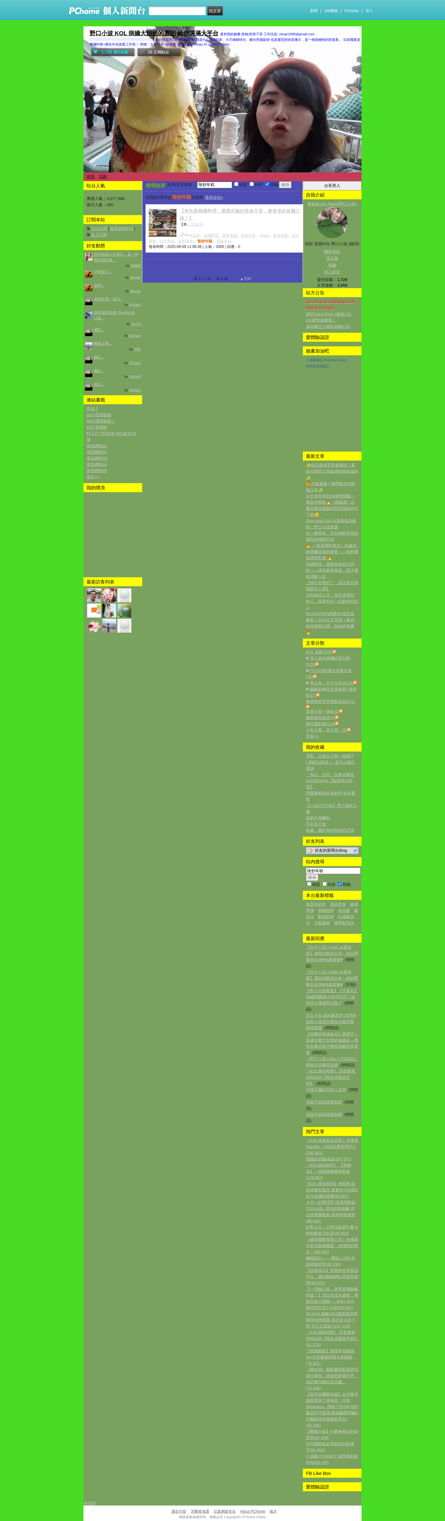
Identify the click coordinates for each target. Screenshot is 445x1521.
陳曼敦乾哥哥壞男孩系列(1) (330, 701)
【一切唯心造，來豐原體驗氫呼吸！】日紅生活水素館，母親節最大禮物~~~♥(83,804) (332, 1295)
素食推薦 (280, 235)
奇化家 (194, 235)
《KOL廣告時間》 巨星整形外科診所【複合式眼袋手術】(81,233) (332, 1338)
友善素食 (185, 241)
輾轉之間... (103, 343)
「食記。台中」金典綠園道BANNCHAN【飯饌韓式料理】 (330, 780)
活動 (103, 176)
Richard (135, 304)
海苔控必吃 (316, 904)
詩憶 (137, 349)
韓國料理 (211, 235)
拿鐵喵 (135, 265)
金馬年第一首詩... (108, 299)
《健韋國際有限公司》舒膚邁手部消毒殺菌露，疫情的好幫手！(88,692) (332, 1245)
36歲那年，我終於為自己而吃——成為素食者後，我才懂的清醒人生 (332, 570)
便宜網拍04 (97, 464)
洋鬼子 (93, 408)
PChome (351, 11)
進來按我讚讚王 (318, 366)
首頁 (91, 176)
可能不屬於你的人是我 (326, 1089)
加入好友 (332, 272)
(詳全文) (197, 224)
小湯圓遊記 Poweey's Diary (326, 360)
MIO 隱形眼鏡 (99, 415)
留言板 (332, 258)
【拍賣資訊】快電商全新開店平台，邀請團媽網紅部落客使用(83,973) (332, 1276)
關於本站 (332, 251)
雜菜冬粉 (224, 241)
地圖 (332, 265)
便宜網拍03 (97, 458)
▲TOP (245, 279)
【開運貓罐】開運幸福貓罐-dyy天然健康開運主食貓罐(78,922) (330, 1357)
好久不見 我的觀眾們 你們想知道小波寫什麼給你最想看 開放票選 (331, 1021)
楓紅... (99, 357)
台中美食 (167, 241)
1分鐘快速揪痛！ (321, 320)
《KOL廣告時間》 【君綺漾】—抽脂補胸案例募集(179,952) (328, 1171)
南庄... (99, 384)
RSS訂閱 (99, 228)
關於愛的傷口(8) (320, 724)
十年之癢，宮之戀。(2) (326, 730)
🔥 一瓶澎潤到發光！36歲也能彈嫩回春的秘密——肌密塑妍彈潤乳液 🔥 (332, 551)
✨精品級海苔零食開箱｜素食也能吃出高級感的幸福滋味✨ (332, 471)
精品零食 (338, 904)
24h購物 (331, 11)
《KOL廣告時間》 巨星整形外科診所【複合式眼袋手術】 (330, 1077)
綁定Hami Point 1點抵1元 (328, 314)
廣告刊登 (179, 1511)
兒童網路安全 (225, 1511)
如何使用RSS (122, 228)
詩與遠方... (103, 272)
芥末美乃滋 (316, 824)
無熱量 (344, 910)
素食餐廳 (229, 235)
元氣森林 (322, 923)
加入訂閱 (99, 234)
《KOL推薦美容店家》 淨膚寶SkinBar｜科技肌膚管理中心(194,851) (332, 1146)
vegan (264, 235)
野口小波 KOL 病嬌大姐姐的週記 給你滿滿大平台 (154, 33)
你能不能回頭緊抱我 (324, 1102)
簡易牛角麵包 (318, 818)
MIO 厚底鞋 (97, 427)
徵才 (273, 1511)
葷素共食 (248, 235)
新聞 (314, 11)
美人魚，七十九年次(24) (331, 683)
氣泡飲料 (326, 916)
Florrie (136, 324)
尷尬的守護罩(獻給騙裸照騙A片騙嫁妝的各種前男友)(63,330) (332, 1419)
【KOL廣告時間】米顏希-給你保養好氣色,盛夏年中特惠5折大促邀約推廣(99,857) (332, 1189)
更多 (312, 736)
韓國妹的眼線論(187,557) (328, 1159)
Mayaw (135, 277)
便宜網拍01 (97, 446)
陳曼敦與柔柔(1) (320, 717)
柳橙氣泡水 (344, 923)
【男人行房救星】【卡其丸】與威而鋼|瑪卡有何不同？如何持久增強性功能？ (332, 996)
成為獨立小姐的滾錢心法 (328, 326)
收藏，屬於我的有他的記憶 (330, 830)
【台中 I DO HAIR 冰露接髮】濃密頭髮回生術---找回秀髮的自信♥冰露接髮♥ (332, 953)
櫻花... (99, 330)
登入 (369, 11)
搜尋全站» (214, 197)
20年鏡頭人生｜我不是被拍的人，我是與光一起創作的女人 (332, 601)
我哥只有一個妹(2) (322, 711)
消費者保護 (200, 1511)
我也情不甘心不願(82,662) (329, 1307)
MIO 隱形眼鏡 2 (101, 421)
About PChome (252, 1511)
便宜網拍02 (97, 452)
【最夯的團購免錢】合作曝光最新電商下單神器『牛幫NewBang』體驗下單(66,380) (332, 1400)
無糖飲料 (326, 910)
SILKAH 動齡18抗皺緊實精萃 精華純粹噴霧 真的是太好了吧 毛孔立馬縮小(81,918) (332, 1319)
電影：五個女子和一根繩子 (330, 756)
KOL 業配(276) (319, 652)
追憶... (99, 285)
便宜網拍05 (97, 470)
